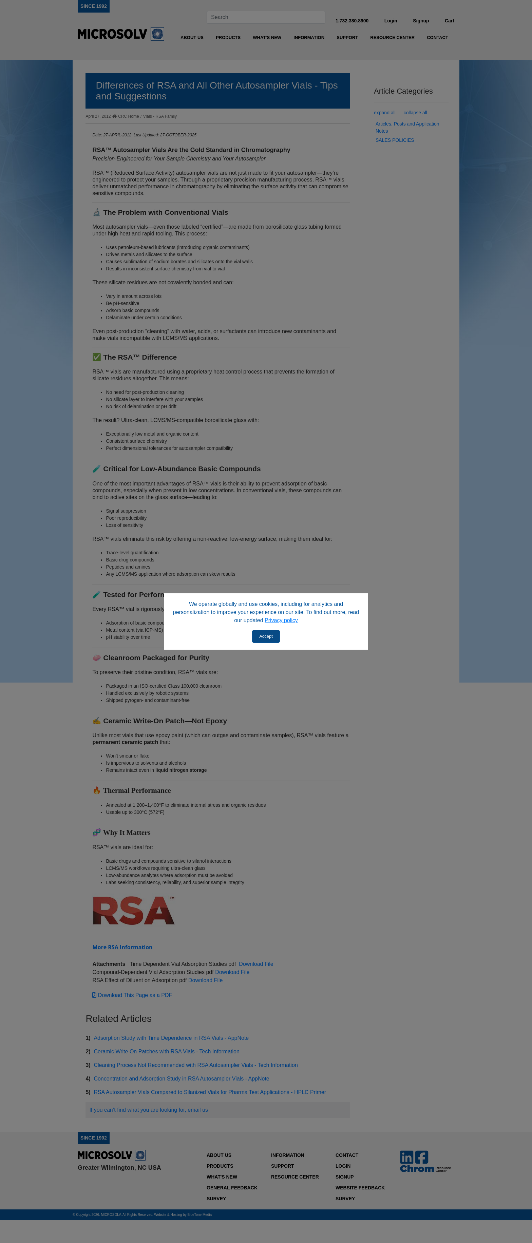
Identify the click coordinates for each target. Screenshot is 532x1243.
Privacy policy (281, 620)
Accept (266, 636)
